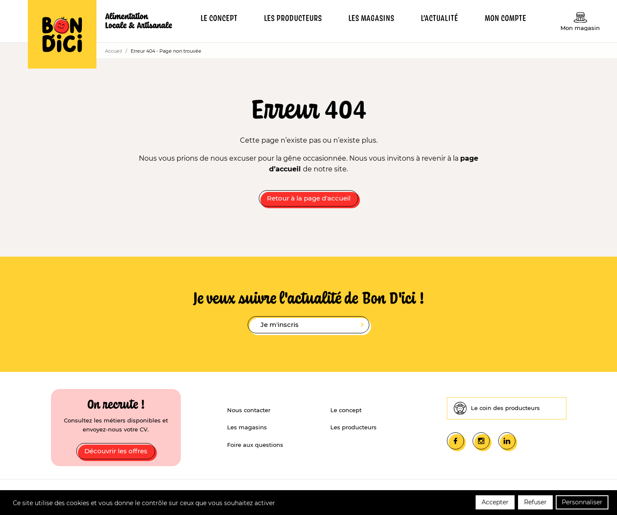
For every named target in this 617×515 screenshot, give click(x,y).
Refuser (535, 503)
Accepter (495, 503)
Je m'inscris (312, 325)
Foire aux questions (255, 444)
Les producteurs (353, 427)
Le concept (346, 410)
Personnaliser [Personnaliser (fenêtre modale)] (582, 503)
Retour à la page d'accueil (308, 198)
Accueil (113, 51)
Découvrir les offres (115, 451)
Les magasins (247, 427)
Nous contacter (248, 410)
